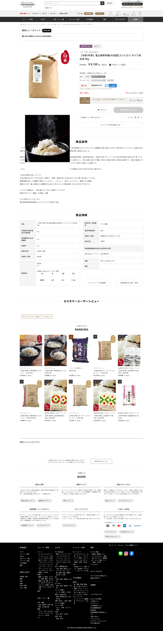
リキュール (79, 571)
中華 (56, 612)
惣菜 (57, 618)
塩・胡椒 (76, 584)
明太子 (66, 569)
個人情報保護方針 (95, 608)
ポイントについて (68, 525)
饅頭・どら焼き (43, 577)
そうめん (50, 611)
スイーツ (40, 552)
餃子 (61, 614)
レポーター (53, 13)
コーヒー (79, 556)
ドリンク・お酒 (74, 19)
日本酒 (76, 566)
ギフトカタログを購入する (98, 576)
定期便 (135, 19)
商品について (67, 500)
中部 (21, 581)
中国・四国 (23, 585)
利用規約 (93, 610)
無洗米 (25, 316)
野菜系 (66, 579)
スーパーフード (78, 599)
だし (81, 590)
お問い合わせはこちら (101, 461)
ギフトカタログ (120, 19)
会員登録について (26, 525)
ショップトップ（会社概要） (97, 283)
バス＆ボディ (94, 564)
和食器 (99, 554)
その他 (46, 572)
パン (38, 617)
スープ (58, 592)
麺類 (38, 609)
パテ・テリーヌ (64, 560)
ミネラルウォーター (80, 554)
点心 (57, 614)
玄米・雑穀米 (35, 316)
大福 (39, 587)
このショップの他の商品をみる (110, 125)
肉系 (57, 579)
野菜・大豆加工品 (60, 594)
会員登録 (88, 13)
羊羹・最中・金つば (47, 579)
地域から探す (64, 13)
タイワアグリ (93, 52)
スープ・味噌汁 (59, 590)
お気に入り (133, 13)
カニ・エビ (66, 571)
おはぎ (50, 587)
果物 (38, 591)
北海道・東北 (24, 576)
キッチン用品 (94, 552)
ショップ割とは (137, 100)
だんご (44, 587)
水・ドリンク (77, 552)
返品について (109, 500)
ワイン (81, 566)
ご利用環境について (96, 605)
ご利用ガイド (118, 13)
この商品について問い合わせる (90, 117)
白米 (39, 605)
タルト (51, 570)
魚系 (61, 579)
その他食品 (89, 19)
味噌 (81, 584)
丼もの (65, 562)
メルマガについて (43, 525)
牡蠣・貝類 (62, 573)
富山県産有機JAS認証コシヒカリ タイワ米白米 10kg (39, 202)
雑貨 (104, 19)
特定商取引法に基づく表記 (129, 283)
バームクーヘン (43, 556)
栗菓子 (40, 572)
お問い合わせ (94, 616)
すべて (22, 552)
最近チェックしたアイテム (126, 13)
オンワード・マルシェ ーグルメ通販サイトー (123, 545)
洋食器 (93, 554)
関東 (21, 579)
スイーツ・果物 (27, 19)
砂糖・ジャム (78, 588)
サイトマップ (94, 603)
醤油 (85, 584)
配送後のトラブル (44, 500)
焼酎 (85, 566)
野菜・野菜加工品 (61, 596)
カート (139, 13)
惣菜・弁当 (58, 616)
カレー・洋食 (59, 605)
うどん (40, 611)
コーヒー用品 (98, 560)
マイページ (110, 14)
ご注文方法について (125, 532)
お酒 (74, 564)
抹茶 (51, 585)
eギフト (44, 13)
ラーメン (41, 613)
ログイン (100, 13)
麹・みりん (82, 592)
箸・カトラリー (97, 558)
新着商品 (23, 548)
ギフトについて (95, 619)
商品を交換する (95, 578)
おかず (43, 19)
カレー (58, 607)
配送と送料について (27, 500)
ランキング (35, 13)
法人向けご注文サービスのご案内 (132, 7)
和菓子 (39, 574)
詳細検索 (109, 3)
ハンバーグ (63, 554)
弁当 (61, 618)
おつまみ (58, 583)
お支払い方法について (111, 536)
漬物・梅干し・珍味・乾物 (63, 601)
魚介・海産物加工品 (61, 566)
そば (45, 611)
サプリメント (80, 601)
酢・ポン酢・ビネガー (80, 586)
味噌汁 (63, 592)
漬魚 (61, 569)
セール (24, 13)
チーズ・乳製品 (59, 603)
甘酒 (80, 562)
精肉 (57, 554)
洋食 (62, 607)
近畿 (21, 583)
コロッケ (59, 562)
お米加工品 (47, 316)
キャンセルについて (124, 500)
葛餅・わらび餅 (43, 581)
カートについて (109, 532)
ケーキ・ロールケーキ (45, 554)
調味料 (75, 582)
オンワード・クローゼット (132, 4)
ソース (86, 590)
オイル (76, 592)
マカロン (46, 558)
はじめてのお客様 (95, 599)
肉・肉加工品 (59, 552)
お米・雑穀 (40, 602)
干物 (57, 569)
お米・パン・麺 (58, 19)
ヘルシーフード (77, 596)
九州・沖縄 (23, 588)
